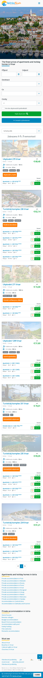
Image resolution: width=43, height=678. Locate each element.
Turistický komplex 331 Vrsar (16, 403)
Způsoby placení (18, 662)
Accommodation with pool (10, 624)
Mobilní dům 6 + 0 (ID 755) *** (12, 426)
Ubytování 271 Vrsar (12, 284)
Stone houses (6, 615)
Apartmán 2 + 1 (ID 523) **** (12, 545)
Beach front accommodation (11, 622)
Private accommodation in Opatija (13, 599)
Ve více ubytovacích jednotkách (16, 108)
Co (3, 89)
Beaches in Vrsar (8, 645)
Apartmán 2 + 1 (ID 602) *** (12, 313)
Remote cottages (7, 617)
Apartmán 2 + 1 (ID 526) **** (12, 476)
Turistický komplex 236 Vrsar (16, 209)
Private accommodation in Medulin (14, 581)
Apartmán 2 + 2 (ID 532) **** (12, 244)
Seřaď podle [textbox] (8, 131)
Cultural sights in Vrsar (9, 647)
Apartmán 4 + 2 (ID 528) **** (12, 488)
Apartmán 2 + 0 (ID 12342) (11, 363)
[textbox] (19, 83)
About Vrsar (6, 643)
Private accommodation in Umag (13, 592)
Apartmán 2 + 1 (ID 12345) (11, 369)
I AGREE (37, 675)
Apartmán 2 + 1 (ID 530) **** (12, 232)
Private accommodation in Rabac (13, 594)
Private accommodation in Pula (12, 578)
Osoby (4, 99)
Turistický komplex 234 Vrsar (16, 522)
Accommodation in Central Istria (13, 601)
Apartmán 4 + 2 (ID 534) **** (12, 257)
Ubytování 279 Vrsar (12, 159)
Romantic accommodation (11, 631)
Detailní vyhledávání (21, 120)
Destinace (6, 80)
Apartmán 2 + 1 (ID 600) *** (12, 307)
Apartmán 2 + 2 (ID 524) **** (12, 551)
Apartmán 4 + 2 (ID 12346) (11, 376)
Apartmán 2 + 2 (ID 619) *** (12, 181)
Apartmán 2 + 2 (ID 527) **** (12, 482)
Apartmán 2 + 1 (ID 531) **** (12, 238)
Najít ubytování (21, 114)
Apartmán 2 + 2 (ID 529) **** (12, 495)
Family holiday (7, 626)
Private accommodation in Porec (13, 585)
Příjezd (4, 70)
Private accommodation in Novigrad (14, 590)
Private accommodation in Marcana (14, 597)
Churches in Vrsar (8, 649)
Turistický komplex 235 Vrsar (16, 453)
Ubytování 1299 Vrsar (12, 340)
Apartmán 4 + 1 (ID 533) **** (12, 250)
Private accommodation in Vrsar (13, 588)
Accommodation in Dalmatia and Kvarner (16, 604)
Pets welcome (6, 629)
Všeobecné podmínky (9, 660)
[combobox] (21, 83)
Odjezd (25, 70)
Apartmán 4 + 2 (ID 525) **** (12, 557)
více (37, 183)
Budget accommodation (10, 620)
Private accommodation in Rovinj (13, 583)
